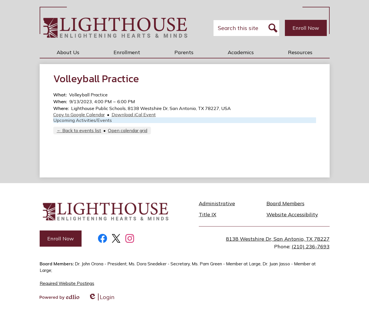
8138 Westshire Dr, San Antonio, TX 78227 (278, 239)
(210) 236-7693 (311, 246)
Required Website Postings (67, 283)
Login (101, 296)
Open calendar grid (127, 130)
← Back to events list (79, 130)
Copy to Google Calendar (79, 114)
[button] (68, 52)
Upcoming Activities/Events (82, 120)
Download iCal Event (134, 114)
